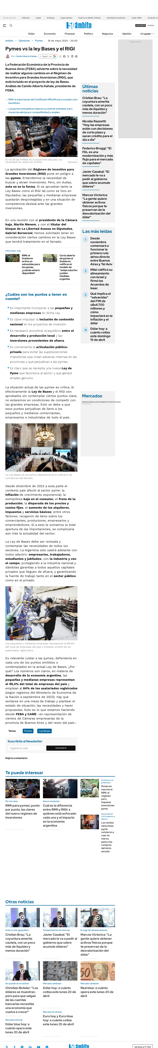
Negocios (107, 33)
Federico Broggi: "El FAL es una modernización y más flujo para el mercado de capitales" (97, 155)
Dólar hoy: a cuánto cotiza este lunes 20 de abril (59, 992)
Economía (50, 33)
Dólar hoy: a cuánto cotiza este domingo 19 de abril (100, 334)
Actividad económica (116, 18)
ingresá (151, 25)
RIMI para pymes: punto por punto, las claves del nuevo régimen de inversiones (22, 811)
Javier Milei (136, 18)
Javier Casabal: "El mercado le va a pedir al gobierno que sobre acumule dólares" (96, 179)
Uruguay (145, 33)
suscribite (140, 25)
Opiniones (24, 40)
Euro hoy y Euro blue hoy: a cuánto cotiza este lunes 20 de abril (58, 1020)
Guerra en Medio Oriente (89, 18)
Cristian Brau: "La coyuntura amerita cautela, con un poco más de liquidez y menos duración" (97, 105)
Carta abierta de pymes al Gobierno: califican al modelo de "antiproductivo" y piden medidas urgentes (69, 267)
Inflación (26, 18)
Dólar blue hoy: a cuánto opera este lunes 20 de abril (18, 1028)
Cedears (116, 402)
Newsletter (151, 33)
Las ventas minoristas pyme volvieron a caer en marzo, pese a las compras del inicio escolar (107, 837)
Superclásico (66, 18)
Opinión (126, 33)
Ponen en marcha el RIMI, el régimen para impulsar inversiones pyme (107, 797)
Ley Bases (44, 731)
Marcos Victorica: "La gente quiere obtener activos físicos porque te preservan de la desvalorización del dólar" (96, 206)
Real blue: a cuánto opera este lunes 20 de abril (97, 992)
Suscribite (61, 748)
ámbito (9, 40)
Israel (38, 18)
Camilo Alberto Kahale (26, 56)
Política (88, 33)
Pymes (39, 40)
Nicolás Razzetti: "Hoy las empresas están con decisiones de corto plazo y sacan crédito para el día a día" (97, 130)
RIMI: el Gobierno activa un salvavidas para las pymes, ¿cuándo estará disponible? (31, 264)
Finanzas (70, 33)
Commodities (105, 402)
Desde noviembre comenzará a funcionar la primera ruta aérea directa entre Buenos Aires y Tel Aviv (101, 251)
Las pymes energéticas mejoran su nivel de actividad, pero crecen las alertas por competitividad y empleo (40, 110)
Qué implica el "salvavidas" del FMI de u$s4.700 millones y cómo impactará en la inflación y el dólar (101, 308)
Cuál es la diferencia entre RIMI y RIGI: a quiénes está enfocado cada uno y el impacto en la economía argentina (59, 815)
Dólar (31, 33)
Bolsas (95, 402)
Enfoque (50, 18)
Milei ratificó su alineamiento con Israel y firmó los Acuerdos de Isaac (101, 279)
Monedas (86, 402)
